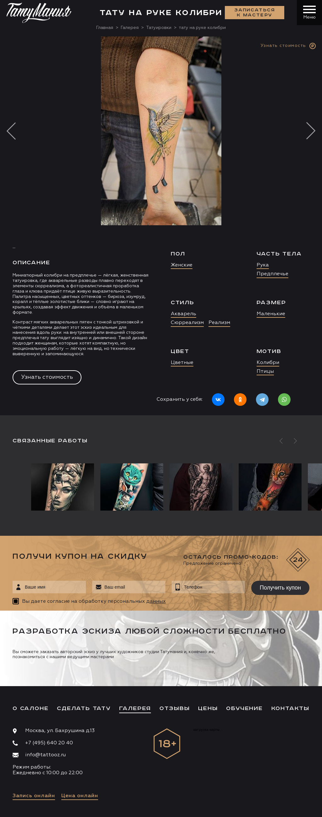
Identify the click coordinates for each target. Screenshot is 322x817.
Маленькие (271, 313)
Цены (208, 708)
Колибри (268, 362)
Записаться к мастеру (254, 13)
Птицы (265, 371)
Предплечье (272, 274)
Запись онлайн (34, 795)
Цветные (182, 362)
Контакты (290, 708)
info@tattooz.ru (45, 755)
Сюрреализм (187, 322)
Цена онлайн (79, 795)
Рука (263, 265)
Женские (181, 265)
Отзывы (174, 708)
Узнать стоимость (47, 377)
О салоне (30, 708)
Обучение (244, 708)
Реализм (219, 322)
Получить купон (280, 588)
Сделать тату (84, 708)
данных (156, 601)
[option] (161, 225)
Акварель (183, 313)
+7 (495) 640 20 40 (49, 743)
